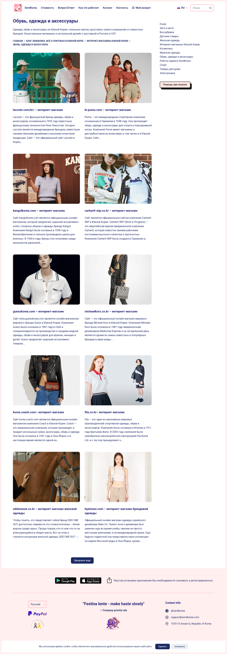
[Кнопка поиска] (210, 7)
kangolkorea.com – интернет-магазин (40, 210)
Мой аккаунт (141, 7)
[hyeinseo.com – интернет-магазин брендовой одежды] (118, 477)
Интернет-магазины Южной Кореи (180, 44)
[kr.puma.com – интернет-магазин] (118, 78)
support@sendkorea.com (185, 616)
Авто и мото (167, 28)
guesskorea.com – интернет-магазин (40, 311)
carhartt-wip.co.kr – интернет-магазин (113, 210)
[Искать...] (198, 7)
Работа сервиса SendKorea (175, 60)
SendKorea (31, 7)
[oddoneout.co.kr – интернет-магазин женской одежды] (46, 477)
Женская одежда (170, 40)
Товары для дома (170, 69)
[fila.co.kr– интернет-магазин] (118, 380)
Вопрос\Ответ (66, 7)
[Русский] (182, 8)
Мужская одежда (170, 52)
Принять (162, 646)
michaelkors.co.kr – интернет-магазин (113, 311)
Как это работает (89, 7)
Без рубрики (167, 32)
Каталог (107, 7)
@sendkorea (178, 610)
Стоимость (47, 7)
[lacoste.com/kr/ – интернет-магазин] (46, 78)
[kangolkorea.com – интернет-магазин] (46, 179)
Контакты (122, 7)
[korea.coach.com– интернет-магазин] (46, 380)
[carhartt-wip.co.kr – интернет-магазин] (118, 179)
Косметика (166, 48)
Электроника (167, 73)
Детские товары (169, 36)
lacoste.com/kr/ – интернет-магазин (39, 110)
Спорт (163, 64)
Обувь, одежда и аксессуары (176, 56)
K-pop (163, 24)
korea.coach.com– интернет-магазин (40, 412)
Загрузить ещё (82, 560)
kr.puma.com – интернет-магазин (109, 110)
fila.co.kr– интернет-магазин (106, 412)
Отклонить (180, 646)
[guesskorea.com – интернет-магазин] (46, 279)
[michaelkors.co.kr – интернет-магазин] (118, 279)
